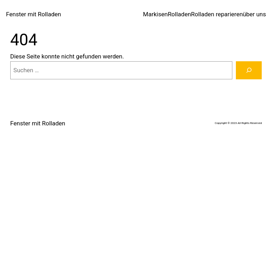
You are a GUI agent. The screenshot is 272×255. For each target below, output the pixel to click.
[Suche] (249, 70)
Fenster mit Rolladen (33, 14)
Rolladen (179, 14)
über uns (254, 14)
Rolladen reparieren (217, 14)
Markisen (155, 14)
